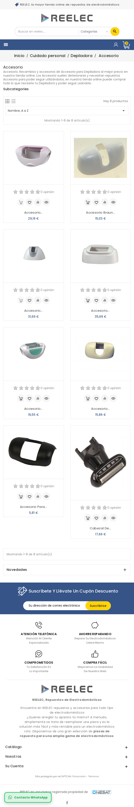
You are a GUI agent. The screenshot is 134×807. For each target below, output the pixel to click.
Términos (93, 776)
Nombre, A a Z (67, 110)
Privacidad (78, 776)
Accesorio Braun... (100, 212)
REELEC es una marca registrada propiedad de (65, 792)
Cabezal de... (100, 528)
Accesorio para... (33, 506)
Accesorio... (33, 212)
